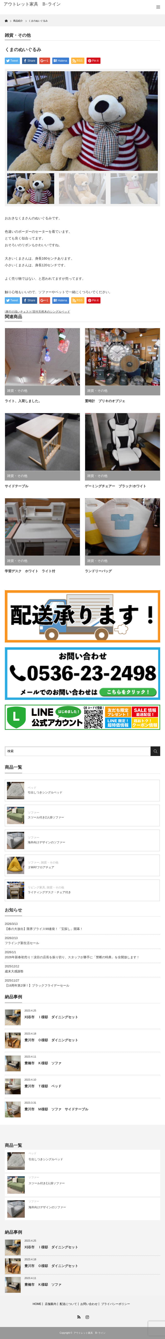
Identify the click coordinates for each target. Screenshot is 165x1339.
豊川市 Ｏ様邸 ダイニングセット (51, 1040)
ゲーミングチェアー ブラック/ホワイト (115, 486)
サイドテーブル (16, 486)
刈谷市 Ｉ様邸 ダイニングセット (51, 1017)
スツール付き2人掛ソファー (46, 817)
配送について (68, 1304)
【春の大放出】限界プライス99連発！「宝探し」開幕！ (44, 929)
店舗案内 (50, 1304)
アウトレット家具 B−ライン (90, 1333)
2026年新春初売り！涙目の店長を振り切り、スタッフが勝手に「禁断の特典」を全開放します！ (72, 957)
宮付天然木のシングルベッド (51, 311)
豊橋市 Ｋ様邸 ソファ (42, 1063)
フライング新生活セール (22, 943)
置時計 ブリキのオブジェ (105, 401)
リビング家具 (36, 887)
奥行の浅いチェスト (19, 311)
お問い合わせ (89, 1304)
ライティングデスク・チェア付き (49, 892)
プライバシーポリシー (115, 1304)
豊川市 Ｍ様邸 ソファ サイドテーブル (56, 1109)
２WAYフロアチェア (41, 867)
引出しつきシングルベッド (45, 792)
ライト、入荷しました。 (23, 401)
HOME (37, 1304)
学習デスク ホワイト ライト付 (30, 571)
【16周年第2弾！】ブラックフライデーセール (37, 985)
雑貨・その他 (18, 35)
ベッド (32, 787)
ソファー (33, 812)
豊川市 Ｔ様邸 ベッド (42, 1086)
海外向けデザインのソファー (46, 842)
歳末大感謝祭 (14, 971)
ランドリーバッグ (100, 571)
